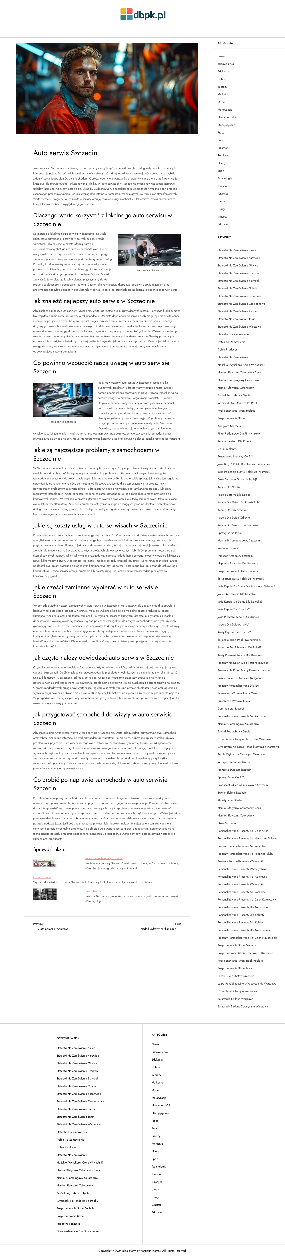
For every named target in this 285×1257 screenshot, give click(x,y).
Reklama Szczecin (228, 548)
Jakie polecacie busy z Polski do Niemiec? (244, 472)
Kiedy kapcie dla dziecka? (234, 632)
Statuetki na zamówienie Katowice (239, 258)
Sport (221, 171)
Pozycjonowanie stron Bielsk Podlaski (241, 961)
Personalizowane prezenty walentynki (240, 884)
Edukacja (223, 71)
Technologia (225, 178)
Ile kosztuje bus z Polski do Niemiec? (241, 579)
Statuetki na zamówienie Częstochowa (241, 304)
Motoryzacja (225, 109)
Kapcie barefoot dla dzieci (234, 441)
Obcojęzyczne (226, 125)
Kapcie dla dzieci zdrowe (234, 517)
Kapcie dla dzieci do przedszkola (238, 502)
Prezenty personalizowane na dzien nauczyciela (247, 938)
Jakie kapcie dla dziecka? (234, 609)
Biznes (221, 56)
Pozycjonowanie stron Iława (235, 968)
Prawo (221, 140)
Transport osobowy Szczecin (235, 556)
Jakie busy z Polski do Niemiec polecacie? (244, 464)
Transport (223, 186)
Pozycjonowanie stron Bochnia (236, 411)
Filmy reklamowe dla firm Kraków (239, 433)
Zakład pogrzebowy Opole (234, 395)
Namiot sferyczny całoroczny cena (239, 372)
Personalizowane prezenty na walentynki (243, 876)
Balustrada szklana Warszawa (235, 999)
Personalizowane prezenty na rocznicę (242, 892)
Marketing (224, 94)
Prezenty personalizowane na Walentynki (243, 846)
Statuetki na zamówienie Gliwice (238, 265)
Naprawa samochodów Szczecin (238, 563)
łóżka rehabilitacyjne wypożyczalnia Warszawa (247, 983)
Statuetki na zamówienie (233, 357)
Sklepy (222, 163)
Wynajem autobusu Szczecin (235, 762)
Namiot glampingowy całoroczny (238, 380)
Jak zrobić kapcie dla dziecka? (237, 594)
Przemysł (223, 148)
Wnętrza (223, 216)
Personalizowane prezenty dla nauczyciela (244, 930)
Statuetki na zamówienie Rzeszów (238, 273)
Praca (221, 132)
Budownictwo (226, 64)
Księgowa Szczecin (229, 426)
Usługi (221, 209)
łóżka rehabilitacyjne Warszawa (237, 991)
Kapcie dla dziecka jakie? (234, 624)
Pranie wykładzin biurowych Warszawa (241, 754)
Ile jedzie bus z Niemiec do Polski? (240, 647)
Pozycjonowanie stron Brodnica (237, 945)
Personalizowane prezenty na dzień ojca (243, 831)
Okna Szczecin (42, 877)
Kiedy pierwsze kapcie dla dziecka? (240, 655)
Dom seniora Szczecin (231, 708)
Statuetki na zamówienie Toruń (236, 319)
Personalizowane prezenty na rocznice (242, 716)
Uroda (221, 201)
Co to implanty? (227, 449)
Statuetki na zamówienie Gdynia (238, 288)
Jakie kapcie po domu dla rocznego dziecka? (246, 586)
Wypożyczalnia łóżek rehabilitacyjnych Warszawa (248, 747)
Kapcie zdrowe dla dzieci (234, 495)
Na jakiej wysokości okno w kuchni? (241, 365)
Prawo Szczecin (94, 891)
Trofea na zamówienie (231, 342)
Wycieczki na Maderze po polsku (238, 403)
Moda (221, 102)
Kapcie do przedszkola (232, 510)
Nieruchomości (227, 117)
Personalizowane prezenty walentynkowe (242, 869)
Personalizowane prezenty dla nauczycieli (243, 907)
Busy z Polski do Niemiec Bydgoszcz (240, 678)
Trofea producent (228, 349)
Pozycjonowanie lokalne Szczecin (238, 571)
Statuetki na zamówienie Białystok (238, 281)
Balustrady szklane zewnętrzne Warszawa (243, 1006)
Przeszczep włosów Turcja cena (237, 693)
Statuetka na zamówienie (233, 334)
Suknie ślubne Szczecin (232, 792)
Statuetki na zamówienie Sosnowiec (240, 296)
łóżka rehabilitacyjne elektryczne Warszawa (244, 739)
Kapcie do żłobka (229, 487)
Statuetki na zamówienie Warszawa (239, 326)
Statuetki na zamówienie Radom (237, 311)
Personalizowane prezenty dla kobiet (240, 922)
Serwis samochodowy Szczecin (104, 858)
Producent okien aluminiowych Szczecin (243, 785)
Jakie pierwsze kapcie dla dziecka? (239, 617)
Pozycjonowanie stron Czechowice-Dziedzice (245, 953)
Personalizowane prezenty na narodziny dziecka (248, 838)
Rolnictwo (224, 155)
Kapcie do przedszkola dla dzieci (238, 525)
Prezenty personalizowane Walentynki (240, 861)
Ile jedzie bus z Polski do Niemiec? (240, 640)
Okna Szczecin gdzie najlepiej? (238, 479)
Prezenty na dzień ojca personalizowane (243, 663)
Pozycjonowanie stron (231, 418)
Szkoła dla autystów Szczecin (236, 976)
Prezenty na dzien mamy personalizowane (244, 670)
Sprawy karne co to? (231, 777)
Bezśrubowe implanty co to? (235, 456)
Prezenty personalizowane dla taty (238, 686)
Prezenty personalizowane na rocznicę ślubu (245, 854)
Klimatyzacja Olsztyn (230, 800)
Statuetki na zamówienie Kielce (237, 250)
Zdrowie (223, 224)
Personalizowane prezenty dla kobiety (241, 915)
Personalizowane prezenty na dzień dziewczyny (247, 899)
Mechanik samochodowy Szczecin (239, 540)
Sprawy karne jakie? (230, 533)
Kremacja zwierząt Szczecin (234, 770)
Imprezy (222, 87)
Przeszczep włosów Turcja (234, 701)
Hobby (222, 79)
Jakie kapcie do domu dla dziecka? (240, 601)
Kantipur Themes (150, 1251)
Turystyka (223, 194)
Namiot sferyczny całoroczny (236, 388)
